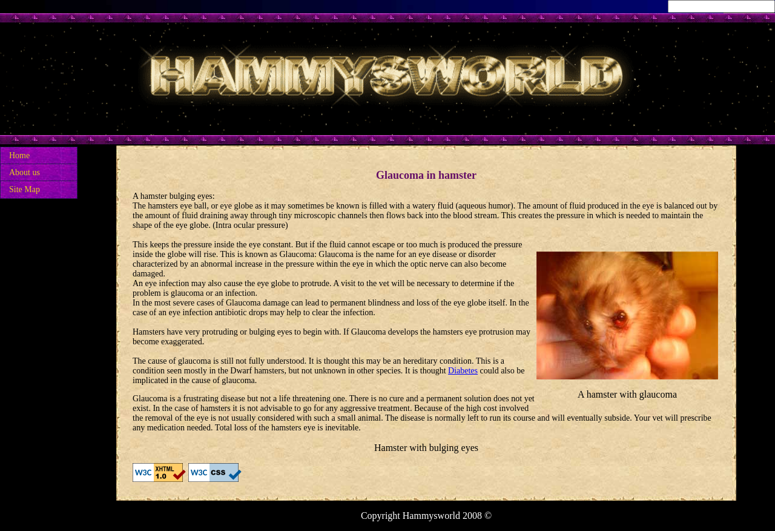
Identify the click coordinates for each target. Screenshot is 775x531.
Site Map (24, 189)
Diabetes (463, 370)
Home (19, 155)
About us (24, 172)
